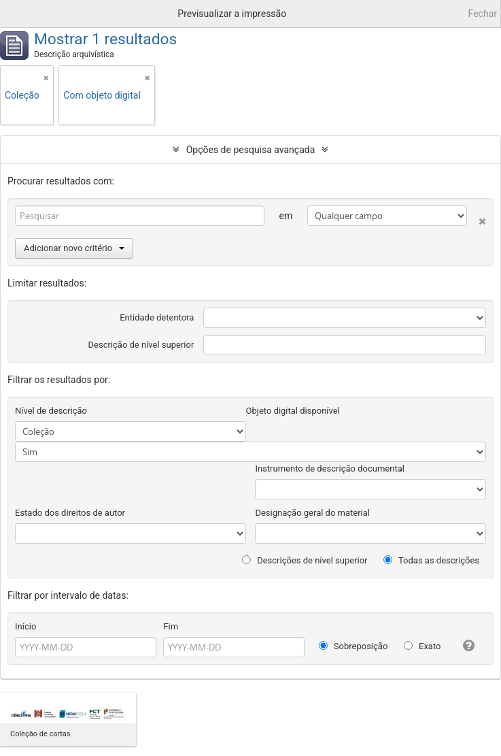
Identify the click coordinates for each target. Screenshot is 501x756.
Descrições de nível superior (305, 560)
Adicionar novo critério (74, 248)
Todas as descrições (431, 560)
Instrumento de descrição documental (329, 468)
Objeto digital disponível (293, 411)
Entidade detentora (157, 317)
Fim (170, 626)
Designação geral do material (312, 513)
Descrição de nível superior (141, 345)
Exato (422, 646)
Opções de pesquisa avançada (250, 149)
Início (25, 626)
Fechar (482, 13)
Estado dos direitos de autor (70, 513)
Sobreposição (353, 646)
